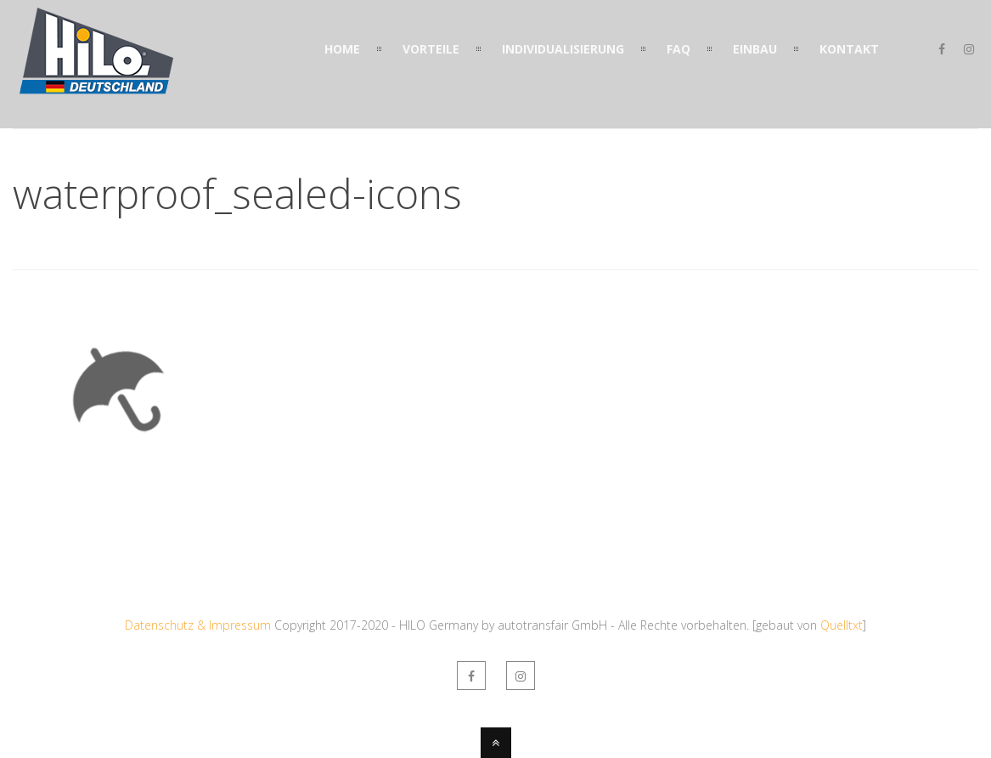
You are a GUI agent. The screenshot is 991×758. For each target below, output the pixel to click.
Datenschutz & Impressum (198, 625)
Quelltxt (841, 625)
